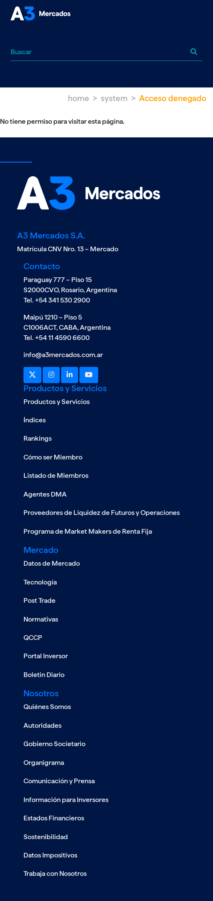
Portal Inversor (45, 656)
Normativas (40, 619)
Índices (34, 420)
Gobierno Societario (54, 744)
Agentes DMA (45, 494)
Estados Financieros (53, 818)
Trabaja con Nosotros (55, 873)
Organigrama (43, 763)
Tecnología (40, 582)
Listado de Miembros (55, 475)
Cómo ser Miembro (52, 457)
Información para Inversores (65, 800)
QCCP (32, 638)
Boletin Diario (43, 675)
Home (78, 98)
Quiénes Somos (47, 707)
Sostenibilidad (45, 837)
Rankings (37, 438)
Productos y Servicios (56, 402)
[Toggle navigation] (17, 35)
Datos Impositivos (50, 855)
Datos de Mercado (51, 563)
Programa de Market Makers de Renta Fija (87, 531)
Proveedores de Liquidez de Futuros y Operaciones (101, 513)
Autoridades (42, 725)
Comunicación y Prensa (59, 781)
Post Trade (39, 600)
